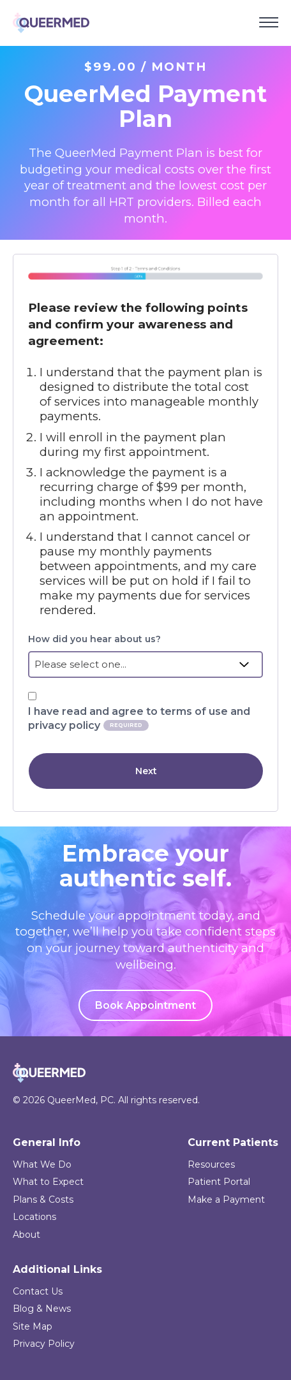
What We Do (42, 1164)
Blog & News (42, 1308)
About (26, 1234)
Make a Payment (226, 1199)
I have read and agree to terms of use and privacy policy (139, 718)
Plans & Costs (43, 1199)
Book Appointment (145, 1005)
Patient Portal (219, 1181)
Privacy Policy (44, 1343)
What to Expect (48, 1181)
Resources (211, 1164)
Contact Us (38, 1291)
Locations (34, 1216)
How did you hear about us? (94, 639)
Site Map (32, 1326)
